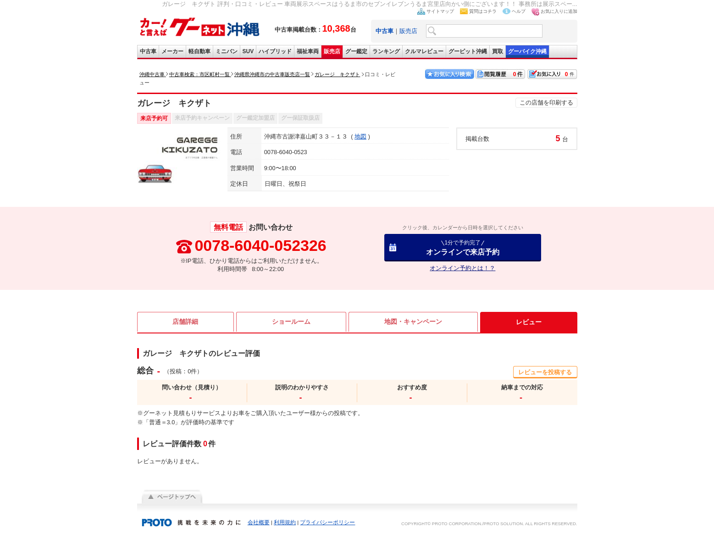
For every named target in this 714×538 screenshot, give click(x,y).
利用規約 (285, 522)
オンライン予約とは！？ (462, 268)
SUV (248, 51)
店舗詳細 (185, 322)
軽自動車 (199, 51)
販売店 (408, 31)
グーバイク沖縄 (527, 51)
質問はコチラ (483, 11)
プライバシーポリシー (327, 522)
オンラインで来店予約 (463, 247)
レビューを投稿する (545, 372)
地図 (360, 136)
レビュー (529, 322)
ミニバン (227, 51)
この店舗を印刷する (546, 102)
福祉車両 (308, 51)
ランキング (386, 51)
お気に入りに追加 (559, 11)
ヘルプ (519, 11)
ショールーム (291, 322)
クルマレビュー (424, 51)
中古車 (148, 51)
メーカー (172, 51)
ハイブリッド (275, 51)
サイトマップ (440, 11)
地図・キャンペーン (413, 322)
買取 (497, 51)
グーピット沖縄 (467, 51)
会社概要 (259, 522)
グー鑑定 (356, 51)
